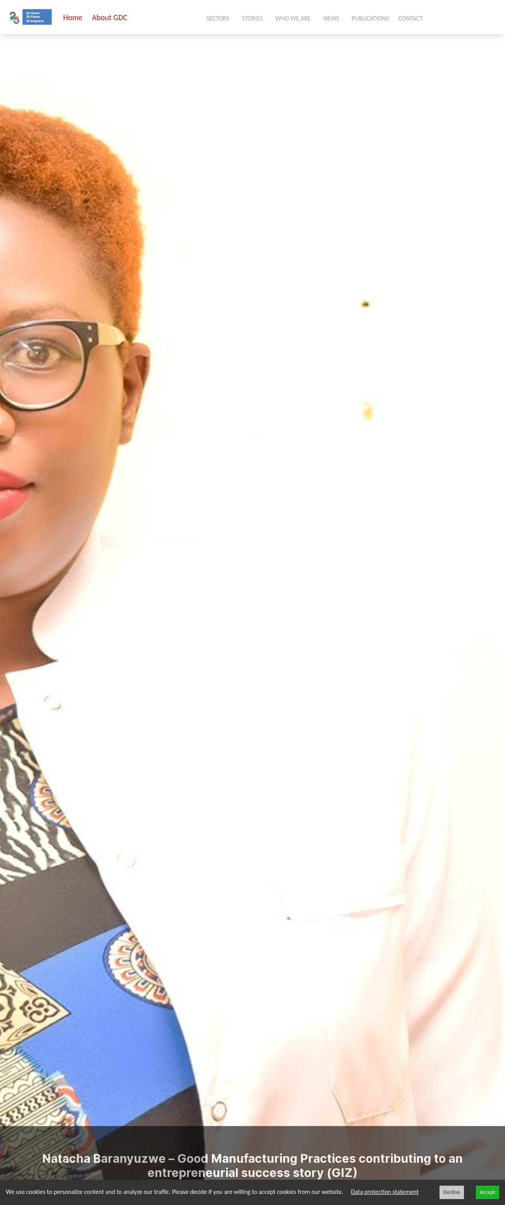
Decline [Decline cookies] (451, 1192)
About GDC (109, 17)
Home (72, 17)
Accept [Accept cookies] (487, 1192)
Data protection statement (385, 1192)
